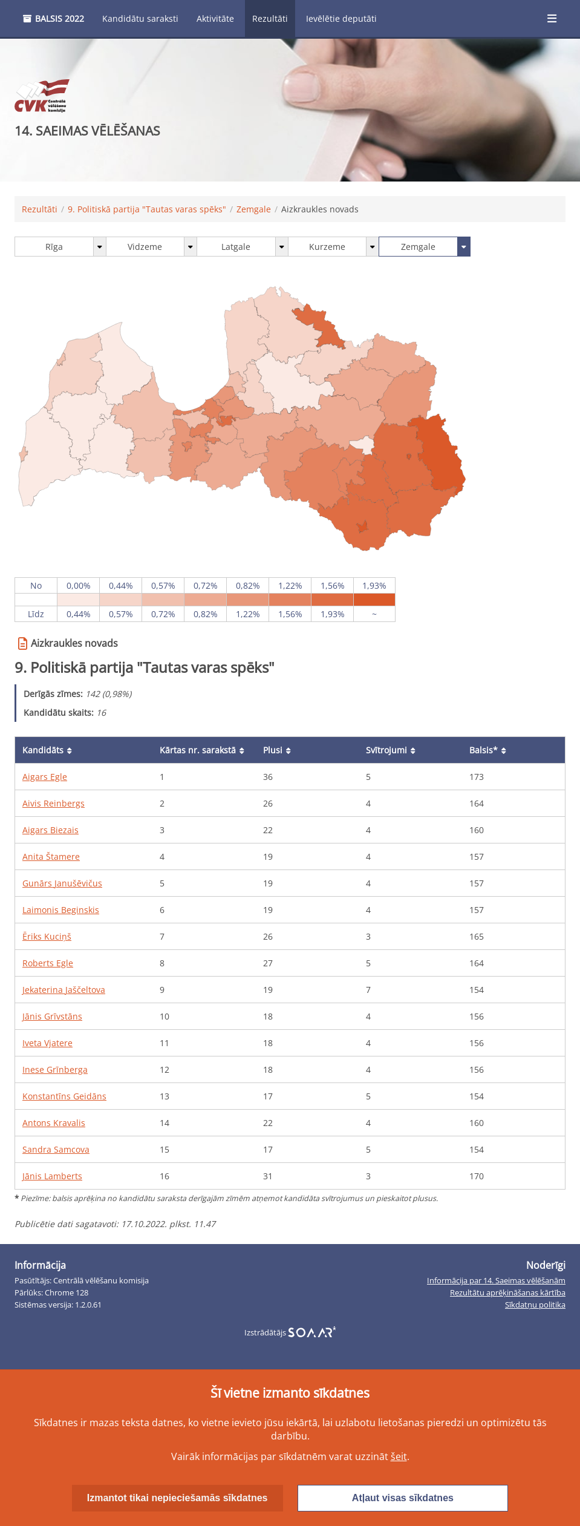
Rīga (54, 246)
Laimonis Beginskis (60, 909)
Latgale (235, 246)
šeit (399, 1456)
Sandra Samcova (56, 1149)
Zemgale (253, 209)
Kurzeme (327, 246)
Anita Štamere (51, 856)
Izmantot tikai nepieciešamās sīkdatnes (177, 1498)
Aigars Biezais (50, 830)
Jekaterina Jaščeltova (63, 989)
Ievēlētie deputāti (341, 18)
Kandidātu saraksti (140, 18)
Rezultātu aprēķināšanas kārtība (507, 1293)
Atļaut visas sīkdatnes (403, 1498)
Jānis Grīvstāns (52, 1016)
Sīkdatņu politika (535, 1305)
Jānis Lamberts (52, 1176)
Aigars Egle (44, 776)
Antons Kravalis (53, 1122)
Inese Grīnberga (55, 1069)
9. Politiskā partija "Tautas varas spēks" (147, 209)
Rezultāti (270, 18)
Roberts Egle (47, 963)
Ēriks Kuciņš (46, 936)
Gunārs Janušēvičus (62, 883)
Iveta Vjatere (47, 1043)
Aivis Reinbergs (53, 803)
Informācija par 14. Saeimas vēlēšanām (496, 1280)
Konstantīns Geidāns (64, 1096)
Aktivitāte (215, 18)
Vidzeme (145, 246)
